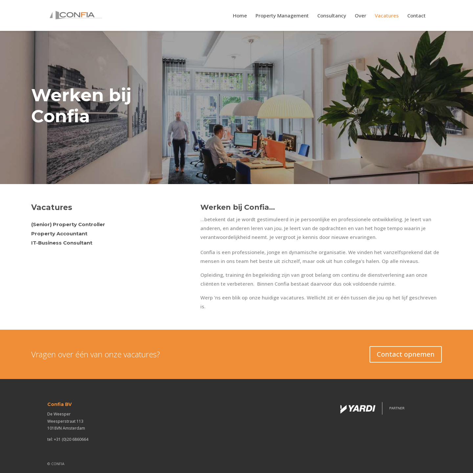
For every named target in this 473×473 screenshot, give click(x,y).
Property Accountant (59, 233)
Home (240, 16)
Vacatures (387, 16)
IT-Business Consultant (61, 243)
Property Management (282, 16)
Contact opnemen (406, 354)
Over (360, 16)
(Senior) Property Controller (68, 224)
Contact (416, 16)
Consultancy (331, 16)
